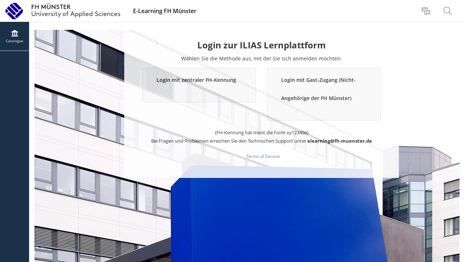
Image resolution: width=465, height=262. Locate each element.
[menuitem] (427, 11)
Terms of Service (263, 156)
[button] (199, 85)
